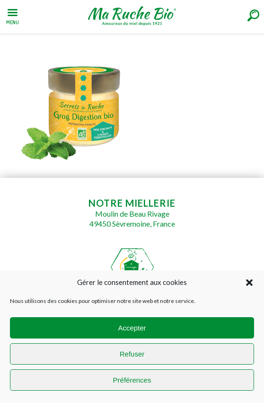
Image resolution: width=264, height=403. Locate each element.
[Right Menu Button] (253, 15)
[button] (249, 282)
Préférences (132, 380)
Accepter (132, 328)
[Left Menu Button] (12, 15)
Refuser (132, 354)
